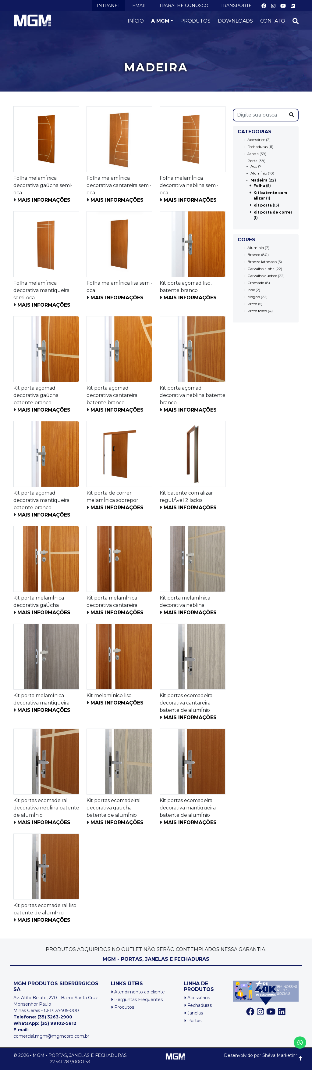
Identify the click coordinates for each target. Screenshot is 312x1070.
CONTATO (272, 21)
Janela (253, 153)
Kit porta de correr (273, 212)
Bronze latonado (262, 261)
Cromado (255, 282)
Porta (252, 160)
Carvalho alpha (261, 268)
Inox (251, 289)
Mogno (253, 296)
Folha (259, 185)
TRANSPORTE (236, 5)
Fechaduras (257, 146)
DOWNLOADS (235, 21)
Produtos (122, 1007)
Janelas (193, 1013)
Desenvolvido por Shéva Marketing (261, 1055)
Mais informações (43, 200)
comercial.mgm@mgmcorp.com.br (51, 1033)
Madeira (259, 180)
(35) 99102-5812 (58, 1023)
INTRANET (108, 5)
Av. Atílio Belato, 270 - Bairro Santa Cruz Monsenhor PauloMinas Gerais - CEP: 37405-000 (55, 1004)
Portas (192, 1020)
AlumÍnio (258, 173)
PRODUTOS (195, 21)
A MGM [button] (160, 21)
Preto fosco (257, 310)
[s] (259, 115)
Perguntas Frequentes (137, 999)
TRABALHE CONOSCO (183, 5)
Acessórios (256, 139)
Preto (252, 303)
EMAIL (139, 5)
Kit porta (263, 205)
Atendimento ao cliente (138, 992)
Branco (253, 254)
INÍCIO (136, 21)
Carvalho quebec (262, 275)
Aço (253, 166)
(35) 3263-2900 (54, 1017)
